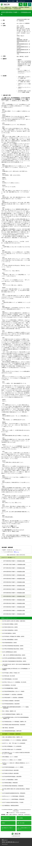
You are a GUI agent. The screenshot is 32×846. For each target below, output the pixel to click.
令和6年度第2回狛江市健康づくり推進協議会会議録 (14, 582)
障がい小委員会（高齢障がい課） (9, 711)
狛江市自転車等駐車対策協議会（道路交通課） (12, 776)
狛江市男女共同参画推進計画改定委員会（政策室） (13, 645)
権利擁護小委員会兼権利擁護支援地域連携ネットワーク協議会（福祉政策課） (15, 707)
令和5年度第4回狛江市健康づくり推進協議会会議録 (14, 592)
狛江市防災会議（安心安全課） (9, 675)
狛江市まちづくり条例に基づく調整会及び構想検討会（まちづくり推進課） (16, 763)
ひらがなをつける (21, 1)
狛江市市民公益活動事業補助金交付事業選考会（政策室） (14, 658)
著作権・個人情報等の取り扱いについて (10, 842)
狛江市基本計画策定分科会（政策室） (10, 627)
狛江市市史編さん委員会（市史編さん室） (11, 672)
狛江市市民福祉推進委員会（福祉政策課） (11, 703)
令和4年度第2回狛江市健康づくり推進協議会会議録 (14, 610)
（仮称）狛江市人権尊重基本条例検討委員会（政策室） (14, 655)
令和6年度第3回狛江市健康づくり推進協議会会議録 (14, 578)
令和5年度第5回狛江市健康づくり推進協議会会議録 (14, 589)
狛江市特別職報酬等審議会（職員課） (10, 688)
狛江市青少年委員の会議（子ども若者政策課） (12, 749)
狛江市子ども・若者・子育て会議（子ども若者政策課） (14, 743)
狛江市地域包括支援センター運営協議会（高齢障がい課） (14, 721)
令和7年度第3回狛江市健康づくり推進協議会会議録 (14, 560)
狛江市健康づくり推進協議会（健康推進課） (21, 7)
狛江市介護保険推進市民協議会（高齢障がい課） (12, 714)
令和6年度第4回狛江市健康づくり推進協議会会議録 (14, 575)
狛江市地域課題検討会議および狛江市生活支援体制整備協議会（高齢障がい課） (15, 718)
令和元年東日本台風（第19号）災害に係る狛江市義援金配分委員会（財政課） (16, 665)
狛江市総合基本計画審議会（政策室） (10, 624)
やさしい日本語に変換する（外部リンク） (23, 828)
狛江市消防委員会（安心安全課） (9, 685)
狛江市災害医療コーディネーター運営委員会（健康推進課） (15, 740)
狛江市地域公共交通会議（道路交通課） (10, 773)
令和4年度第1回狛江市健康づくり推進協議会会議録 (14, 614)
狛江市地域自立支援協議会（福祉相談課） (11, 700)
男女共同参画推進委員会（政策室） (9, 642)
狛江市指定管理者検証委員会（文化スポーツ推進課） (13, 691)
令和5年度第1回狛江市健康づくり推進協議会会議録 (14, 603)
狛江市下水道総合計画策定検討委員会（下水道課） (13, 802)
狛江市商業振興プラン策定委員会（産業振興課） (12, 694)
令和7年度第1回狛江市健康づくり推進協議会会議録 (14, 568)
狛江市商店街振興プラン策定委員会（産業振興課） (13, 697)
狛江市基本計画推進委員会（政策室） (10, 630)
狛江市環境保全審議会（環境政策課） (10, 782)
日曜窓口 (3, 822)
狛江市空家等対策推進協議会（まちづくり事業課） (13, 767)
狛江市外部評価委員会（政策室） (9, 633)
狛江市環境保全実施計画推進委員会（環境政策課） (13, 785)
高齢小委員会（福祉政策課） (8, 727)
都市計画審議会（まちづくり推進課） (10, 756)
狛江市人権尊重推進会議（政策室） (9, 651)
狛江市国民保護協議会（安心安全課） (10, 679)
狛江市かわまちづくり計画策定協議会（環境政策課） (13, 796)
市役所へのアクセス (6, 818)
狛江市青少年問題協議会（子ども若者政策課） (12, 746)
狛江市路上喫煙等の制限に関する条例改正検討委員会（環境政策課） (16, 789)
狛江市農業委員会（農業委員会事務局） (10, 805)
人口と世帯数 (20, 818)
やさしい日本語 (11, 1)
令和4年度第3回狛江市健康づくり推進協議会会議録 (14, 606)
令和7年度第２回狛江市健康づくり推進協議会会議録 (14, 564)
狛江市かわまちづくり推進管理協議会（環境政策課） (13, 799)
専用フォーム (16, 551)
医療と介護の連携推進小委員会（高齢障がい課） (12, 737)
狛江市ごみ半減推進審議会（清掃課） (10, 779)
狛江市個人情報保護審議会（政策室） (10, 639)
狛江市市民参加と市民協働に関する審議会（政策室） (13, 636)
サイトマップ (5, 844)
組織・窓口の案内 (20, 822)
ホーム (2, 7)
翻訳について (5, 839)
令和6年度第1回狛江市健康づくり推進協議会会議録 (14, 585)
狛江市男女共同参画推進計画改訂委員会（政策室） (13, 648)
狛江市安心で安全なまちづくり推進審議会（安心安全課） (14, 682)
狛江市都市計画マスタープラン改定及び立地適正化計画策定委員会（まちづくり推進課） (16, 753)
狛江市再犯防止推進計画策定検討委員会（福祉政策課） (14, 724)
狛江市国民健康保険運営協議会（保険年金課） (12, 730)
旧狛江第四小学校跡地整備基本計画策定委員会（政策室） (14, 661)
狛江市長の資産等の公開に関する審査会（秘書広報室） (14, 620)
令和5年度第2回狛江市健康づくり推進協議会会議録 (14, 599)
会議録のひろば (8, 7)
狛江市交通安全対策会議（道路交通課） (10, 770)
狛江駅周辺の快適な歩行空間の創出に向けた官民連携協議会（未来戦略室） (16, 669)
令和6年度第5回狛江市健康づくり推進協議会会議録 (14, 571)
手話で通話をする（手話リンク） (7, 828)
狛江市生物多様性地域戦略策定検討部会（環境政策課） (14, 793)
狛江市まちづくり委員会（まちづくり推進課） (12, 759)
